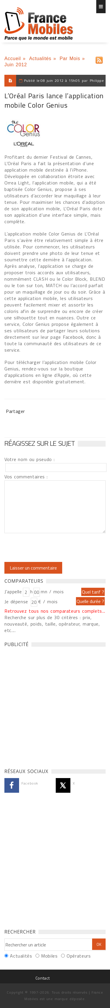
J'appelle (13, 591)
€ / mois (47, 601)
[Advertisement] (55, 706)
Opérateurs (79, 955)
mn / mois (52, 591)
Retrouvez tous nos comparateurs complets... (54, 610)
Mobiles (49, 955)
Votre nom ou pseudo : (29, 459)
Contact (42, 978)
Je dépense (17, 601)
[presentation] (53, 547)
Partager (15, 411)
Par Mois (70, 58)
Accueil (12, 58)
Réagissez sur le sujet (39, 443)
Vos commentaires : (26, 476)
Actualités (40, 58)
